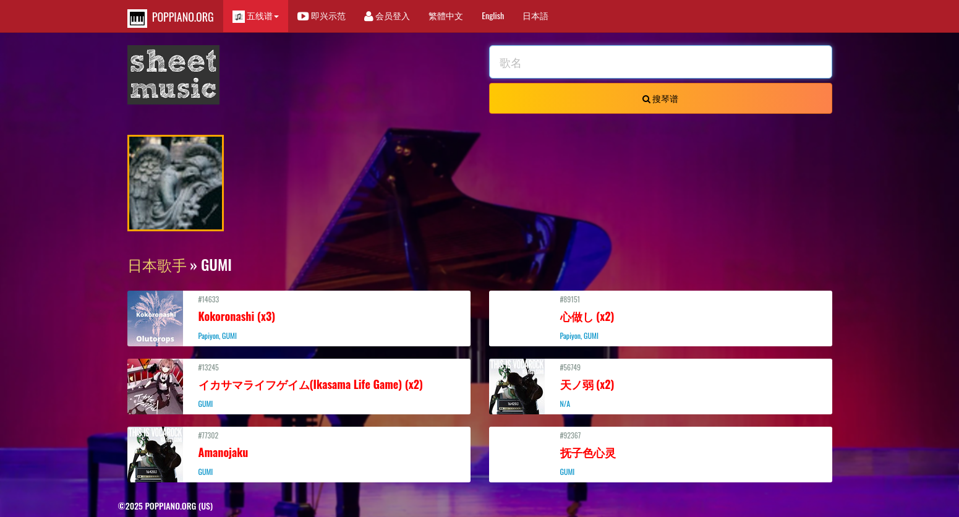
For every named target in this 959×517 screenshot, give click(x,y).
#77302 (298, 453)
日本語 (535, 15)
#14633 (298, 317)
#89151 (660, 317)
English (493, 15)
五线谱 (255, 16)
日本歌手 (157, 264)
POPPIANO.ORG (170, 18)
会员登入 (387, 15)
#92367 (660, 453)
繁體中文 (445, 15)
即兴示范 (321, 15)
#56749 (660, 385)
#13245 (298, 385)
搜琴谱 (660, 98)
